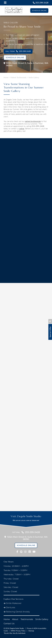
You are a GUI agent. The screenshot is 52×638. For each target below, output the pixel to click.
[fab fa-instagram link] (25, 551)
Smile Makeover (14, 603)
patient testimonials (33, 121)
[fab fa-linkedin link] (30, 551)
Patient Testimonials (18, 77)
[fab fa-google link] (21, 551)
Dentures (10, 607)
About (15, 619)
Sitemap (31, 631)
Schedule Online (39, 10)
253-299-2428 (38, 126)
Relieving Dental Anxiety (18, 612)
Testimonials (27, 619)
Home (6, 77)
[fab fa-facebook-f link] (17, 551)
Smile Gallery (41, 619)
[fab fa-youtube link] (34, 551)
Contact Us (9, 623)
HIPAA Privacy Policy (18, 631)
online (21, 128)
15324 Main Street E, (26, 64)
